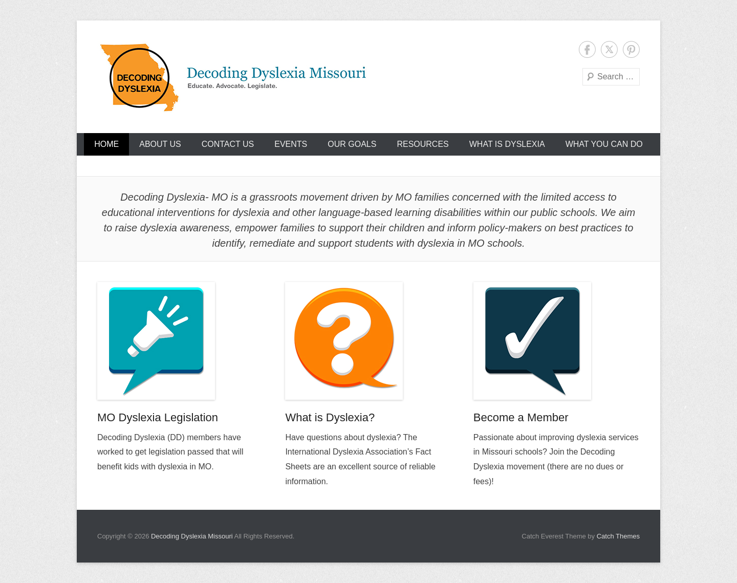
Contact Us (228, 144)
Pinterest (631, 49)
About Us (160, 144)
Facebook (587, 49)
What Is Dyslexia (507, 144)
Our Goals (352, 144)
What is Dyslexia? (330, 417)
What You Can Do (604, 144)
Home (106, 144)
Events (290, 144)
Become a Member (521, 417)
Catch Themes (618, 536)
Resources (422, 144)
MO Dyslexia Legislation (157, 417)
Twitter (609, 49)
